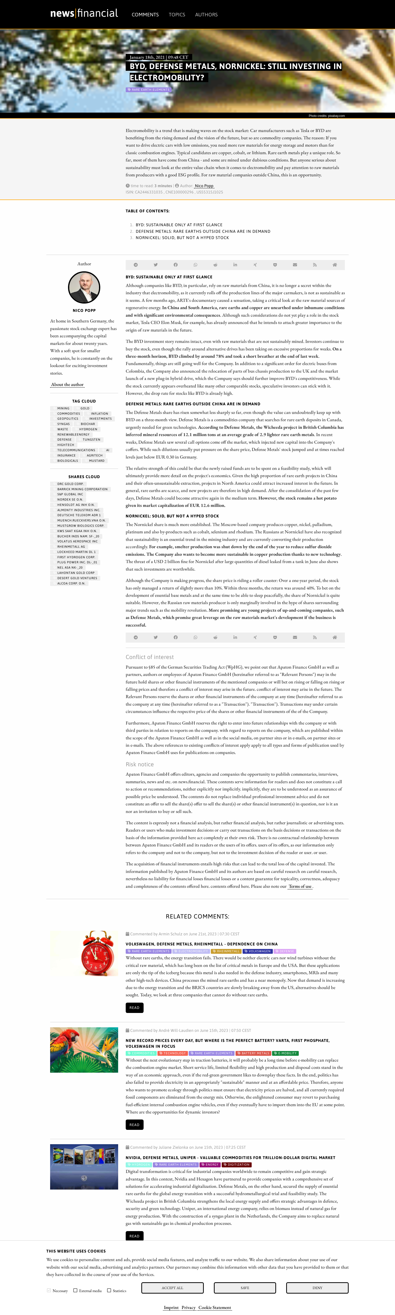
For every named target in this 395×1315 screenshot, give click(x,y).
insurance (64, 455)
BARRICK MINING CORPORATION (80, 489)
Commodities (66, 413)
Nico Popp (204, 185)
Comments (145, 14)
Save (245, 1287)
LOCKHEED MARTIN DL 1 (74, 552)
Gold (82, 408)
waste (60, 429)
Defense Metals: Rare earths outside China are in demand (203, 231)
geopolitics (65, 418)
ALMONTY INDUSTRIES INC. (76, 510)
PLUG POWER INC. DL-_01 (75, 562)
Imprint (171, 1307)
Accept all (172, 1287)
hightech (63, 445)
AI (105, 450)
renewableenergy (71, 434)
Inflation (97, 413)
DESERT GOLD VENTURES (75, 578)
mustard (95, 461)
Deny (317, 1287)
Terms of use (300, 886)
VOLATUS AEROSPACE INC (75, 541)
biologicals (65, 461)
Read (134, 1008)
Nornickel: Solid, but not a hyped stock (182, 237)
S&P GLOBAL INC (68, 494)
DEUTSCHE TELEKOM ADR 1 (77, 515)
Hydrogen (86, 429)
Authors (206, 14)
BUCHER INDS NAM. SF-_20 (76, 536)
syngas (61, 424)
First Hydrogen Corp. (74, 557)
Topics (177, 14)
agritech (93, 455)
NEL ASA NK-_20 (68, 567)
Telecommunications (74, 450)
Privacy (188, 1307)
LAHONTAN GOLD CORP (74, 573)
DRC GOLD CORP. (68, 484)
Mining (61, 408)
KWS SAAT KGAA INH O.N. (75, 531)
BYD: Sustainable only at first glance (179, 224)
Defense (62, 439)
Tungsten (90, 439)
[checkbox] (48, 1290)
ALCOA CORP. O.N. (69, 583)
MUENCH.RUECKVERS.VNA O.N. (79, 520)
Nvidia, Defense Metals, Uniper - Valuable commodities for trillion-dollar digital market (231, 1157)
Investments (98, 418)
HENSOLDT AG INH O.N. (74, 505)
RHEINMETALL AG (69, 546)
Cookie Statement (215, 1307)
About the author (67, 384)
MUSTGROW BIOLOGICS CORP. (78, 526)
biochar (86, 424)
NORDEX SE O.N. (68, 499)
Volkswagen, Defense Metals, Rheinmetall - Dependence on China (202, 944)
